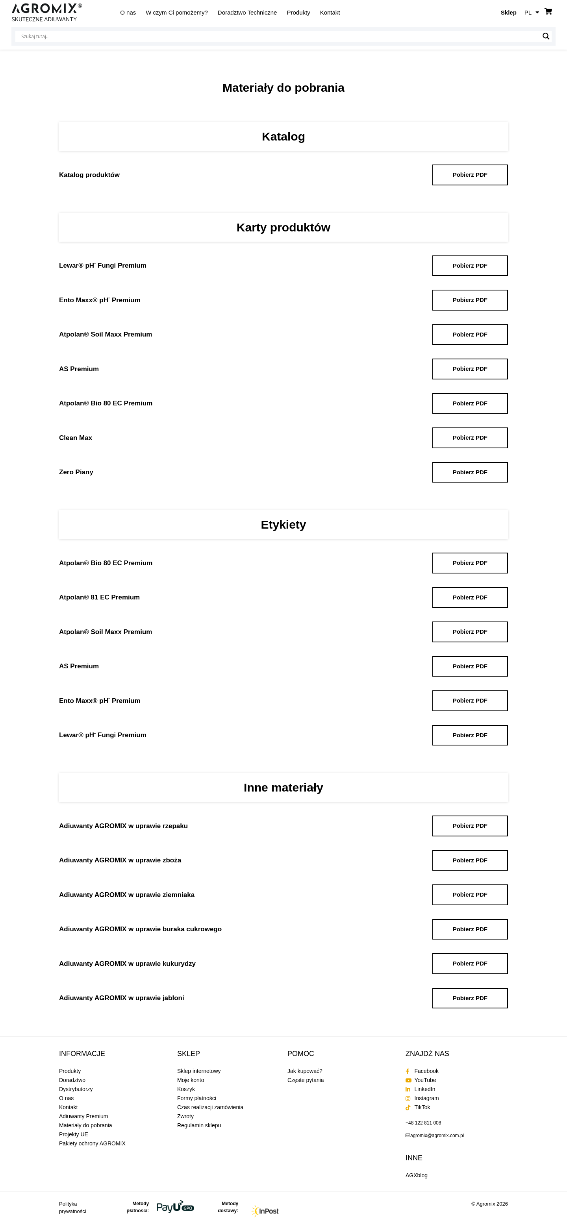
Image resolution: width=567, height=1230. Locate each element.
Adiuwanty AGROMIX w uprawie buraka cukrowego (140, 929)
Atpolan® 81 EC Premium (99, 597)
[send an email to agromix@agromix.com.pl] (435, 1135)
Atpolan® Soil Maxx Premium (105, 334)
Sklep (509, 12)
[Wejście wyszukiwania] (280, 36)
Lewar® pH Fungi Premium (102, 265)
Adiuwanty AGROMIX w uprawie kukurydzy (127, 963)
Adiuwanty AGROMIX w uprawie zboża (120, 860)
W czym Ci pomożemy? (177, 12)
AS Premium (79, 369)
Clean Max (75, 438)
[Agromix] (46, 12)
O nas (128, 12)
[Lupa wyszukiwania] (546, 36)
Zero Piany (76, 472)
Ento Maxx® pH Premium (100, 300)
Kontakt (330, 12)
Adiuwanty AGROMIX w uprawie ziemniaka (127, 895)
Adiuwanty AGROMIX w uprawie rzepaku (123, 826)
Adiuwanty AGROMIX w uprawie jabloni (121, 998)
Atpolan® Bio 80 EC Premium (105, 403)
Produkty (298, 12)
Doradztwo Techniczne (247, 12)
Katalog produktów (89, 175)
